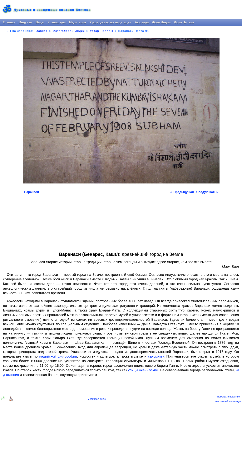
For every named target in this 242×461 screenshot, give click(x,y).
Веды (40, 22)
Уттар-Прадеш (101, 30)
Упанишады (57, 22)
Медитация (77, 22)
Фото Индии (161, 22)
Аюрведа (142, 22)
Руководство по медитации (110, 22)
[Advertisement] (121, 221)
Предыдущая (182, 192)
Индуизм (25, 22)
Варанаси (31, 192)
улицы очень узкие (143, 370)
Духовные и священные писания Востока (52, 10)
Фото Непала (184, 22)
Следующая (207, 192)
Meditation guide (96, 398)
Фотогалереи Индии (69, 30)
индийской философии (58, 356)
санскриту (156, 356)
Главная (9, 22)
